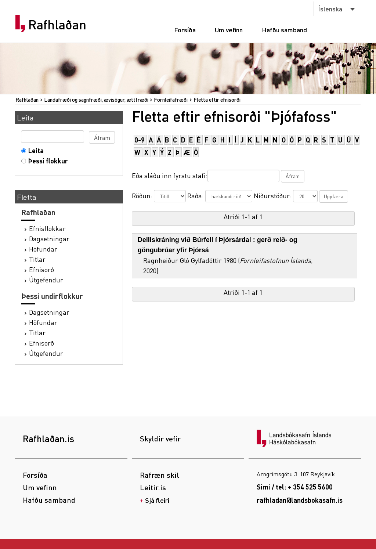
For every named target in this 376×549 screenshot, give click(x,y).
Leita (34, 150)
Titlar (37, 259)
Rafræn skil (159, 475)
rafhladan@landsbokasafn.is (300, 500)
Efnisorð (41, 269)
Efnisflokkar (47, 228)
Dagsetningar (49, 238)
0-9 (139, 140)
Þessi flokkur (46, 160)
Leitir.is (153, 487)
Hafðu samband (284, 29)
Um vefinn (229, 29)
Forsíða (185, 29)
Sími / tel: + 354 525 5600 (295, 487)
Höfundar (43, 249)
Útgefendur (46, 279)
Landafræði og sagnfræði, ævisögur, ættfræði (96, 99)
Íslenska (330, 8)
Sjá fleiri (157, 500)
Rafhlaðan (57, 24)
